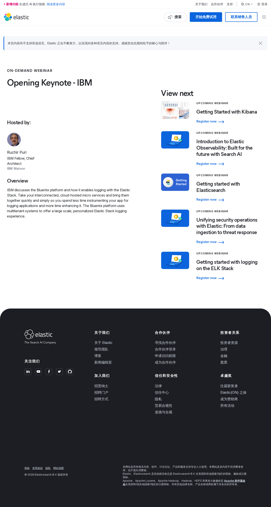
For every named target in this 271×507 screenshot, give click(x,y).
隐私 (158, 399)
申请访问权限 (165, 356)
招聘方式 (101, 399)
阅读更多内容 (56, 4)
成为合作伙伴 (165, 362)
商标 (27, 468)
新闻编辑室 (103, 362)
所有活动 (227, 405)
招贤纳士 (101, 386)
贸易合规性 (163, 405)
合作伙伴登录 (165, 349)
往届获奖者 (229, 386)
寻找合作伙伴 (165, 342)
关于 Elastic (103, 342)
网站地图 (58, 468)
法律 (158, 386)
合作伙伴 (217, 4)
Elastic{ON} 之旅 (233, 392)
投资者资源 (229, 342)
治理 (223, 349)
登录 (262, 4)
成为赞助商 (229, 399)
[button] (260, 43)
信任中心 (162, 392)
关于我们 (201, 4)
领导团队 (101, 349)
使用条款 (37, 468)
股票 (223, 362)
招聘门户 (101, 392)
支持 (230, 4)
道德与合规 (163, 412)
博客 (97, 356)
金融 (223, 356)
